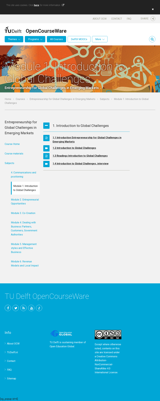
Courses (20, 99)
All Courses (56, 39)
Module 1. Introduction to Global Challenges (25, 188)
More (98, 39)
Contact (116, 18)
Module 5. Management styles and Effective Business (24, 248)
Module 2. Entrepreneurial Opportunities (25, 201)
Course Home (12, 144)
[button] (152, 9)
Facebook (8, 308)
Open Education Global (62, 346)
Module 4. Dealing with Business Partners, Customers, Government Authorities (24, 228)
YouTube (31, 308)
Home (8, 99)
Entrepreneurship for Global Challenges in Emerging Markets (62, 99)
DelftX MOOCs (79, 39)
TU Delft (39, 308)
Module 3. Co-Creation (23, 213)
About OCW (100, 18)
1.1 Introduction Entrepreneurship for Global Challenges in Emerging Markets (87, 139)
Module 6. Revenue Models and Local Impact (25, 263)
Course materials (14, 153)
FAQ (129, 18)
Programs (33, 39)
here (36, 5)
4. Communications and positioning (23, 174)
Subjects (104, 99)
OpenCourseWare (46, 30)
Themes (12, 39)
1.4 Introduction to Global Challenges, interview (80, 163)
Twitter (15, 308)
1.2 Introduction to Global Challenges (74, 147)
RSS (23, 308)
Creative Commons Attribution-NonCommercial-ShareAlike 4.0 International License (106, 364)
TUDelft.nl (12, 352)
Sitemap (11, 378)
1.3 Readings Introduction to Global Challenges (80, 155)
